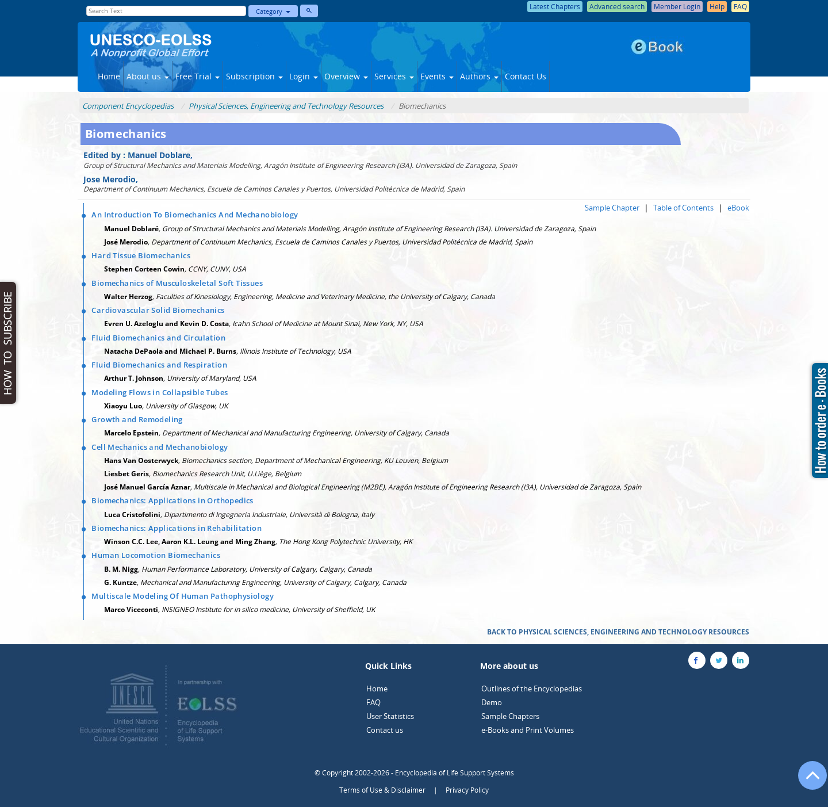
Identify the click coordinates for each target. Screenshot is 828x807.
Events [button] (437, 76)
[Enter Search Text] (166, 11)
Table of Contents (683, 207)
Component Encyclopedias (128, 106)
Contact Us (525, 76)
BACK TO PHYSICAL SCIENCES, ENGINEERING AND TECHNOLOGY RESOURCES (618, 632)
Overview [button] (346, 76)
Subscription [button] (254, 76)
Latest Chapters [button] (555, 6)
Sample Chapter (612, 207)
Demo (491, 702)
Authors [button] (479, 76)
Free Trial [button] (197, 76)
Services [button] (394, 76)
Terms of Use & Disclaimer (382, 790)
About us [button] (147, 76)
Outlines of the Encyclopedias (531, 688)
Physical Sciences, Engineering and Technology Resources (286, 106)
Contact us (384, 730)
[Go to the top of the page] (807, 781)
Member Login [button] (677, 6)
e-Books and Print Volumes (527, 730)
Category (273, 11)
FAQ (373, 702)
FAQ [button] (740, 6)
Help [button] (717, 6)
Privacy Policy (467, 790)
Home (109, 76)
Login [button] (303, 76)
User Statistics (390, 716)
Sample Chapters (510, 716)
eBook (738, 207)
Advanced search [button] (617, 6)
